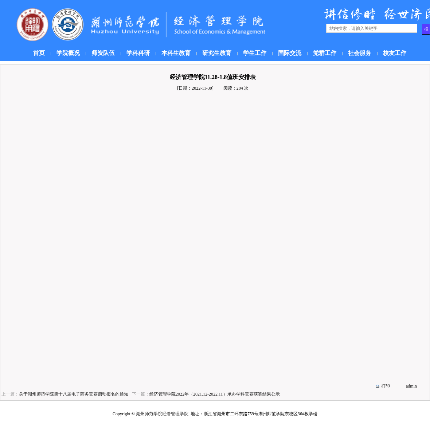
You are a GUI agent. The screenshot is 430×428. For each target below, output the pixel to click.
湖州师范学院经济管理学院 (162, 413)
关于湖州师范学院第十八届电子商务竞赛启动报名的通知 (73, 394)
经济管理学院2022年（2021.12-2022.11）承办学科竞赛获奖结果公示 (214, 394)
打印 (385, 386)
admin (411, 386)
